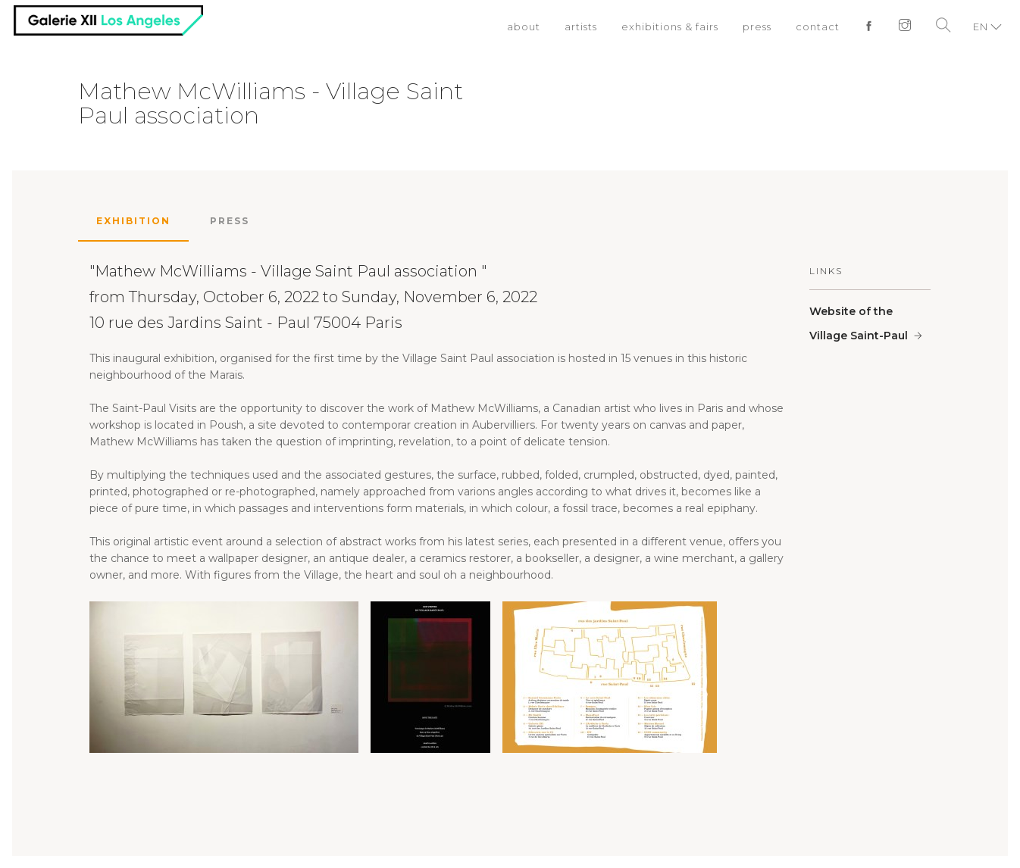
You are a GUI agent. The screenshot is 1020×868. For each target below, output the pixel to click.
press (757, 26)
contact (818, 26)
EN (980, 26)
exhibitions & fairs (669, 26)
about (523, 26)
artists (581, 26)
